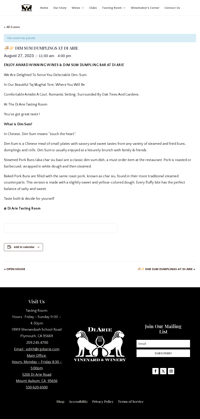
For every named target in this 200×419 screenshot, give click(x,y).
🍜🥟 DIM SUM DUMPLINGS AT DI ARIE (166, 269)
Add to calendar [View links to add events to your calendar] (24, 247)
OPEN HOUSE (14, 269)
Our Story (60, 8)
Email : (20, 349)
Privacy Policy (102, 401)
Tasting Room (112, 8)
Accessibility (78, 401)
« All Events (12, 27)
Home (44, 8)
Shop (60, 401)
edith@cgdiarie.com (42, 349)
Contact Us (172, 8)
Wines (76, 8)
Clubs (93, 8)
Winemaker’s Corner (145, 8)
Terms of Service (131, 401)
